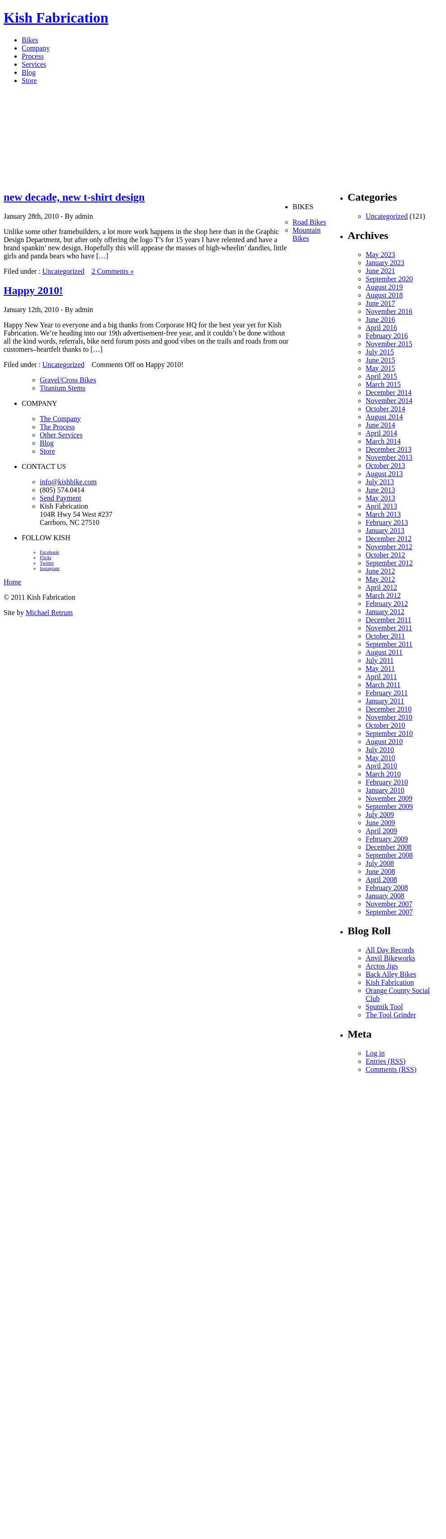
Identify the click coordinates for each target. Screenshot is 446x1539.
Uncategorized (63, 271)
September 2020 (389, 279)
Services (34, 64)
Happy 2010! (33, 290)
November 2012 (389, 547)
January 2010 (385, 790)
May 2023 (380, 254)
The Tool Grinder (391, 1015)
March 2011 (383, 685)
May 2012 (380, 579)
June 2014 (380, 425)
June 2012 (380, 571)
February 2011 (387, 693)
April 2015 (381, 376)
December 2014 (389, 392)
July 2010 (380, 749)
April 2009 (381, 831)
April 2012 (381, 587)
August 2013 (384, 474)
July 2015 (380, 352)
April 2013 (381, 506)
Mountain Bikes (307, 234)
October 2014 (385, 409)
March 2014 (383, 441)
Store (29, 80)
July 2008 (380, 863)
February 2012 (387, 603)
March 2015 (383, 384)
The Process (57, 427)
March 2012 (383, 595)
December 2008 (389, 847)
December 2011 (388, 620)
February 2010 (387, 782)
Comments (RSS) (391, 1069)
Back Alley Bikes (391, 974)
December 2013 (389, 449)
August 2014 (384, 417)
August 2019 (384, 287)
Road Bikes (309, 222)
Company (36, 48)
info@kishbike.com (68, 482)
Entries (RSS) (385, 1061)
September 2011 (389, 644)
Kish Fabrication (56, 17)
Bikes (30, 40)
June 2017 (380, 303)
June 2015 (380, 360)
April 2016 (381, 327)
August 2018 (384, 295)
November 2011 (389, 628)
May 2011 (380, 668)
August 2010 (384, 741)
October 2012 (385, 555)
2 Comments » (113, 271)
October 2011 (385, 636)
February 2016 (387, 336)
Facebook (49, 552)
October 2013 (385, 465)
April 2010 (381, 766)
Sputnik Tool (384, 1007)
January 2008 (385, 896)
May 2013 (380, 498)
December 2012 (389, 538)
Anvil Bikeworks (390, 958)
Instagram (50, 568)
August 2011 (384, 652)
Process (33, 56)
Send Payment (60, 498)
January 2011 (385, 701)
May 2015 (380, 368)
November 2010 (389, 717)
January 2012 (385, 612)
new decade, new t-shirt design (74, 197)
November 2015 (389, 344)
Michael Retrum (49, 612)
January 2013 (385, 530)
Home (12, 582)
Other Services (61, 435)
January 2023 (385, 262)
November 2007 (389, 904)
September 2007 (389, 912)
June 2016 (380, 319)
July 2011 (380, 660)
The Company (60, 419)
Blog (29, 72)
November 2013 (389, 457)
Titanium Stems (62, 388)
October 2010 (385, 725)
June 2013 (380, 490)
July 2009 (380, 814)
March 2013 (383, 514)
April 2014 (381, 433)
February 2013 (387, 522)
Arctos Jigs (382, 966)
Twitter (47, 562)
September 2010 (389, 733)
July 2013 (380, 482)
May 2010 (380, 758)
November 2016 (389, 311)
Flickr (45, 557)
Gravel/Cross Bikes (68, 380)
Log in (375, 1053)
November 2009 (389, 798)
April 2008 (381, 879)
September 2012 (389, 563)
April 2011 (381, 676)
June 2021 (380, 271)
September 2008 (389, 855)
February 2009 (387, 839)
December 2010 (389, 709)
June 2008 (380, 871)
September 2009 (389, 806)
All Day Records (390, 950)
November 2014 (389, 400)
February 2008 (387, 887)
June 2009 (380, 823)
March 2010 (383, 774)
